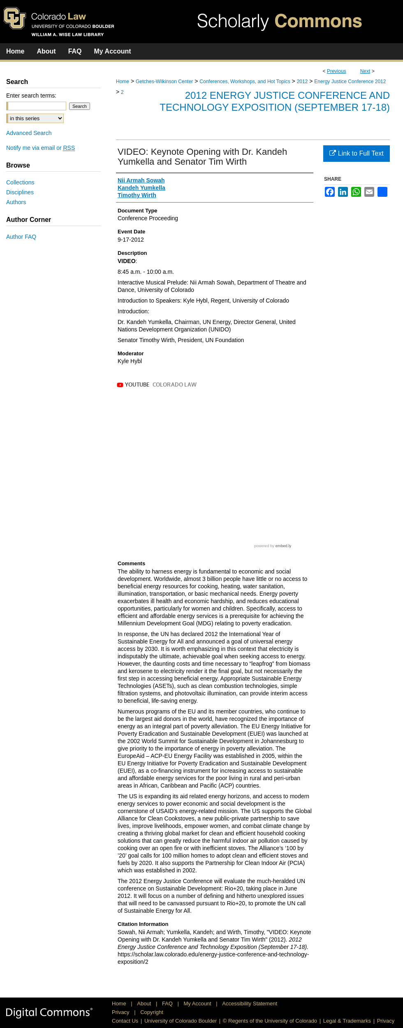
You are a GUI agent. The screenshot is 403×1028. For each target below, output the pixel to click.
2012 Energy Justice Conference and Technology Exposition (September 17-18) (275, 101)
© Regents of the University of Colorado (270, 1021)
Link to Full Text (356, 153)
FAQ (168, 1003)
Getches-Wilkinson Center (164, 81)
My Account (198, 1003)
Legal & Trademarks (347, 1021)
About (145, 1003)
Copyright (151, 1012)
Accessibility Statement (249, 1003)
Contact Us (125, 1021)
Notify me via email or (40, 148)
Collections (20, 182)
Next (365, 71)
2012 (302, 81)
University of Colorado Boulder (180, 1021)
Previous (336, 71)
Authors (16, 202)
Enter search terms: (31, 95)
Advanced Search (29, 133)
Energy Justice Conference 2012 (350, 81)
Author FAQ (21, 236)
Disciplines (20, 192)
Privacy (121, 1012)
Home (122, 81)
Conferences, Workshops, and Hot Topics (244, 81)
